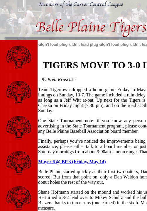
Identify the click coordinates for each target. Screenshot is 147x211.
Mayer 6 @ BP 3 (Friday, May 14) (72, 161)
